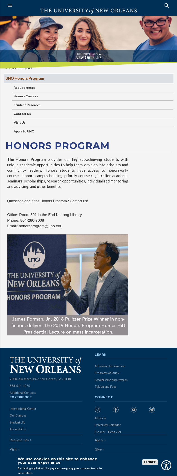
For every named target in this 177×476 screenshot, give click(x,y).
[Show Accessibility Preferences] (166, 465)
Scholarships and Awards (111, 380)
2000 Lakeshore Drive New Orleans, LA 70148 (40, 379)
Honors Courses (26, 96)
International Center (23, 408)
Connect (104, 397)
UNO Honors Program (24, 78)
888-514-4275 (20, 385)
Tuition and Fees (105, 386)
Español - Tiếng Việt (108, 432)
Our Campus (18, 415)
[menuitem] (103, 409)
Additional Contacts (23, 392)
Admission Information (110, 366)
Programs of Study (107, 373)
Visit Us (19, 122)
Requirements (24, 87)
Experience (21, 397)
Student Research (27, 105)
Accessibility (18, 429)
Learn (101, 355)
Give (98, 449)
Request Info (19, 440)
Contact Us (22, 114)
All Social (100, 418)
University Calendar (108, 425)
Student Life (17, 422)
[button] (47, 5)
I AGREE (150, 462)
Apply (99, 440)
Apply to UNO (24, 131)
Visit (13, 449)
